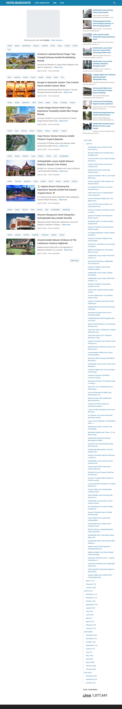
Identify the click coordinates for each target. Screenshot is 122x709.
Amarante (17, 77)
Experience (25, 102)
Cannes (33, 77)
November (91, 598)
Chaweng (18, 181)
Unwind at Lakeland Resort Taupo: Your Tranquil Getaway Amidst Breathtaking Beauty (56, 57)
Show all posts (56, 40)
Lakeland (45, 46)
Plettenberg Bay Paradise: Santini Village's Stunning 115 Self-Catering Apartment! (103, 23)
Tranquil (67, 46)
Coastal (40, 77)
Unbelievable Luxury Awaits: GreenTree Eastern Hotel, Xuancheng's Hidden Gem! (102, 50)
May (89, 618)
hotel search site (42, 3)
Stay (46, 209)
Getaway (36, 46)
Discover (25, 209)
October (90, 601)
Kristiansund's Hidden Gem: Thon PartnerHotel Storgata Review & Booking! (102, 90)
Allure (9, 77)
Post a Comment (53, 71)
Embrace (25, 156)
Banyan (17, 156)
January (91, 587)
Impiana (43, 181)
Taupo (60, 46)
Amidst (10, 46)
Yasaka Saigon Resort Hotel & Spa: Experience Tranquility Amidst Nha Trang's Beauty (57, 111)
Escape (48, 77)
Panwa (32, 131)
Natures (40, 156)
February (91, 584)
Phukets (39, 131)
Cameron (18, 235)
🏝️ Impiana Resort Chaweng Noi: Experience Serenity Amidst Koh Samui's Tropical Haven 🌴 (57, 189)
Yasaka (72, 102)
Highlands (35, 235)
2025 (88, 591)
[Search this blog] (114, 3)
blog (62, 3)
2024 (88, 632)
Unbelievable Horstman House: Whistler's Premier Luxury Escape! (103, 126)
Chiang (17, 209)
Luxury (33, 156)
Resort (53, 46)
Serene (47, 131)
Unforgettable (64, 156)
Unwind (75, 46)
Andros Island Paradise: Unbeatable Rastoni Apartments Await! (104, 37)
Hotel (33, 102)
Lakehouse (45, 235)
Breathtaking (26, 46)
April (89, 144)
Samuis (58, 181)
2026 (88, 140)
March (90, 581)
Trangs (55, 102)
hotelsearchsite (18, 2)
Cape (16, 131)
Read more (58, 67)
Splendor (55, 131)
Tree (55, 156)
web (54, 3)
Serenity (66, 181)
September (91, 604)
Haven (56, 77)
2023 (88, 672)
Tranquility (63, 102)
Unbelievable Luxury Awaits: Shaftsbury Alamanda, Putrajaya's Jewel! (102, 63)
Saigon (48, 102)
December (91, 594)
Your (9, 49)
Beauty (17, 46)
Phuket (48, 156)
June (89, 615)
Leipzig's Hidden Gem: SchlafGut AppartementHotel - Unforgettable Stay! (104, 77)
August (90, 608)
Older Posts (75, 260)
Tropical (63, 131)
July (89, 611)
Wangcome (66, 209)
